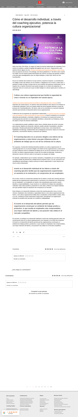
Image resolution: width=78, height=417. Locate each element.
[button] (58, 401)
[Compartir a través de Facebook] (13, 232)
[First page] (27, 386)
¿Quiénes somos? (9, 399)
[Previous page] (30, 386)
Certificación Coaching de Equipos (26, 401)
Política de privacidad (10, 403)
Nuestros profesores (10, 401)
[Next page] (48, 386)
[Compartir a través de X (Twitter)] (16, 232)
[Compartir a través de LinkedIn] (20, 232)
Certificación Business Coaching (26, 403)
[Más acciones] (64, 15)
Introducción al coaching (24, 404)
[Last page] (51, 386)
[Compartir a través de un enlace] (23, 232)
